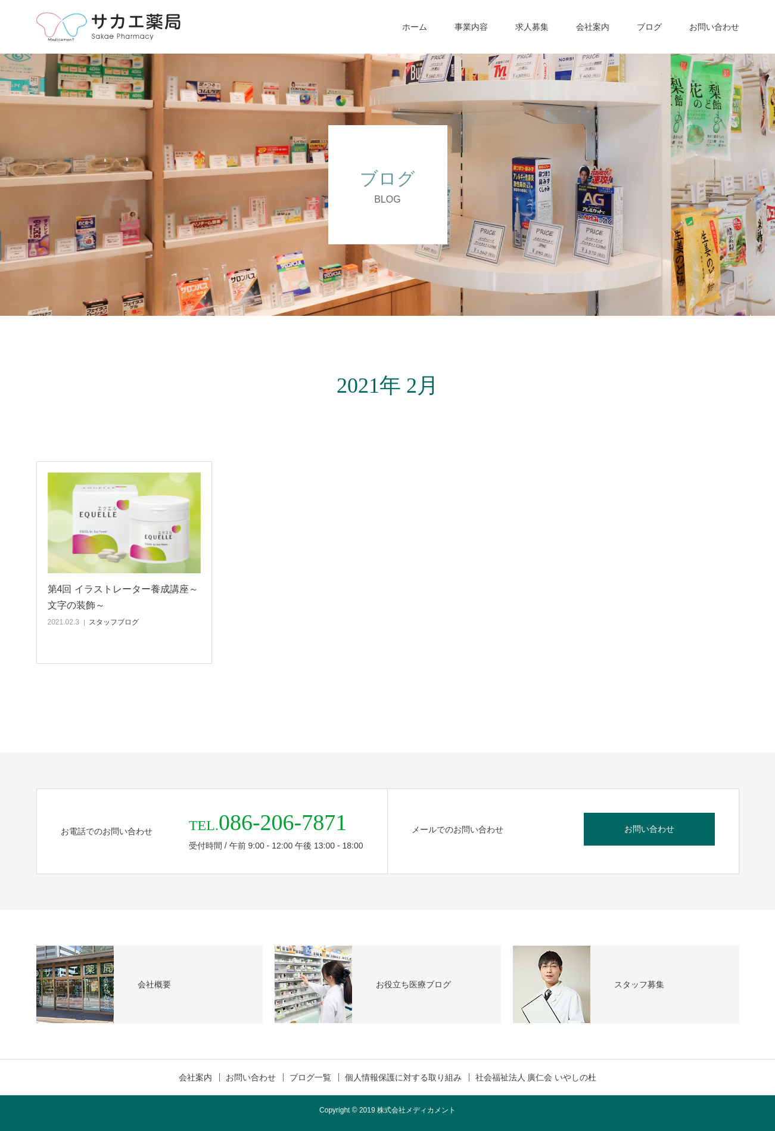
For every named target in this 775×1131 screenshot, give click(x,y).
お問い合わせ (714, 27)
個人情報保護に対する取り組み (403, 1077)
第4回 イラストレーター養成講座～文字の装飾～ (123, 597)
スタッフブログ (114, 622)
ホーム (414, 27)
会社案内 (592, 27)
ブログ (649, 27)
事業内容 (471, 27)
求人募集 (532, 27)
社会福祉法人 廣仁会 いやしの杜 (536, 1077)
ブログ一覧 (310, 1077)
